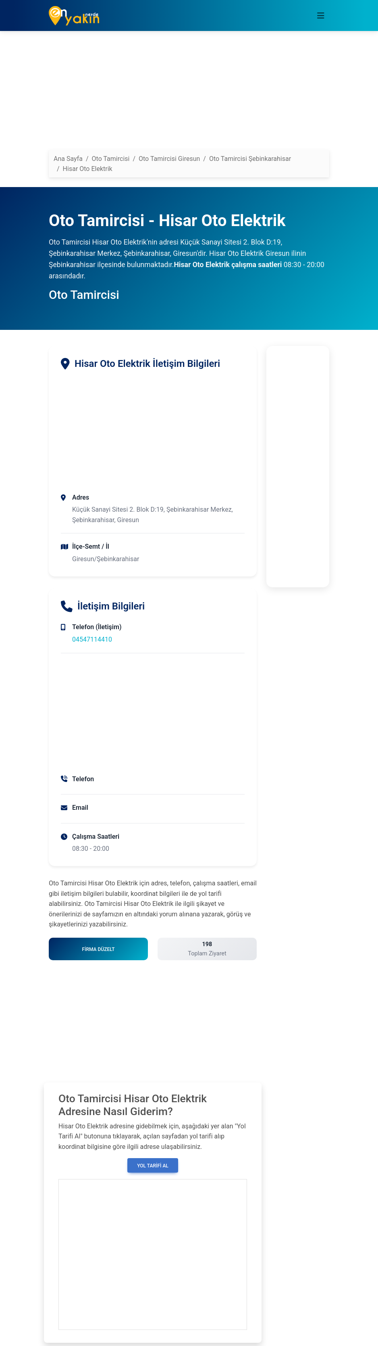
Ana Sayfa (68, 159)
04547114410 (92, 639)
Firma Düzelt (98, 949)
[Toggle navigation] (320, 15)
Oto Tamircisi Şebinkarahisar (250, 159)
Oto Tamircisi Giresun (169, 159)
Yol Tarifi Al (152, 1166)
